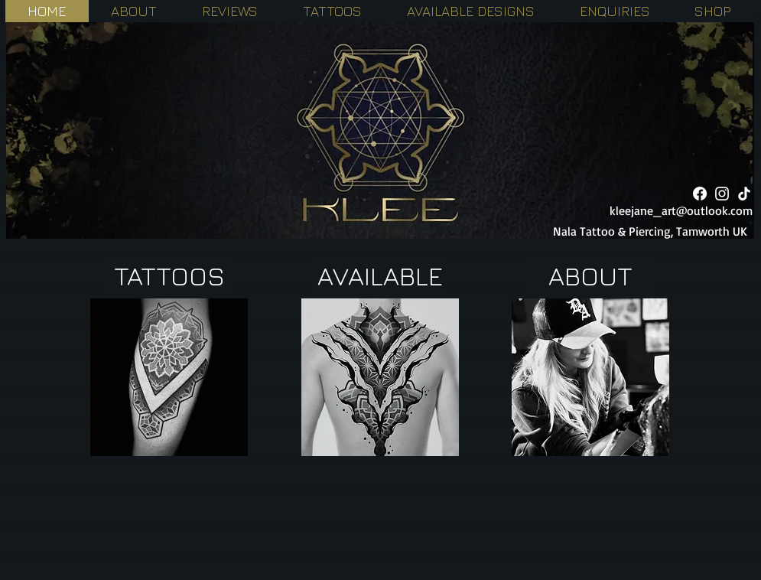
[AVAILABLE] (380, 276)
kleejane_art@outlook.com (681, 210)
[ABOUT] (590, 276)
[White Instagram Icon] (722, 193)
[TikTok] (744, 193)
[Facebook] (700, 193)
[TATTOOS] (169, 276)
